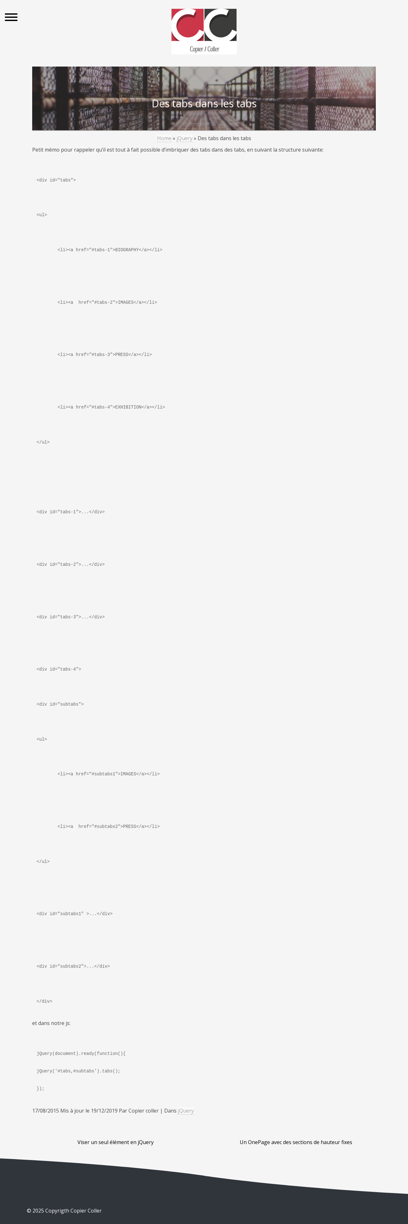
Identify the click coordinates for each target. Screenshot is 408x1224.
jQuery (185, 138)
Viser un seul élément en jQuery (115, 1142)
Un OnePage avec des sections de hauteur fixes (296, 1142)
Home (164, 138)
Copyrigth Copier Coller (73, 1210)
